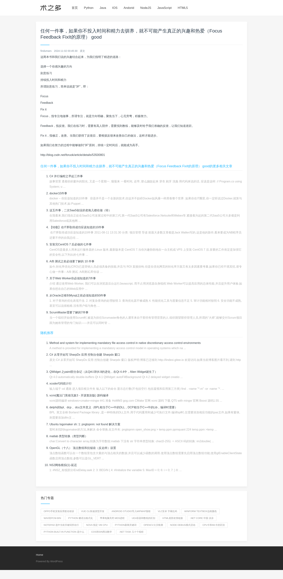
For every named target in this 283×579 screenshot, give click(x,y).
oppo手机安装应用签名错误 (59, 511)
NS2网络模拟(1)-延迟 (63, 465)
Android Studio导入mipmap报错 (131, 511)
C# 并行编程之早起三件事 (66, 176)
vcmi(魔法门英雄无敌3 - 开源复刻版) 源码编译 (78, 395)
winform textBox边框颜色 (200, 511)
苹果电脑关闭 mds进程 (112, 518)
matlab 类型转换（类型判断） (68, 436)
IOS (114, 8)
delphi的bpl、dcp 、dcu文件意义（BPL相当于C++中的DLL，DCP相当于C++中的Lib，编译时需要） (113, 407)
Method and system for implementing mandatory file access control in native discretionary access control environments (125, 342)
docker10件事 (58, 193)
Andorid (129, 8)
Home (39, 554)
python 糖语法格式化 (80, 518)
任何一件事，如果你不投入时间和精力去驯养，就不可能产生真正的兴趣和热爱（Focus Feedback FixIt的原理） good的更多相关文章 (136, 166)
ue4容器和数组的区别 (143, 518)
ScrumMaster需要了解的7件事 (68, 312)
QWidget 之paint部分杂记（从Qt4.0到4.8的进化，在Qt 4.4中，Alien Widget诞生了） (103, 371)
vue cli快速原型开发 (93, 511)
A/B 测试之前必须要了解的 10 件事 (71, 261)
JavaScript (164, 8)
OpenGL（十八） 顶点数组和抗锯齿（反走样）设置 (82, 447)
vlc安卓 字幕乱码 (167, 511)
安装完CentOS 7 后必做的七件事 (70, 244)
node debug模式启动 (182, 525)
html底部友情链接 (172, 518)
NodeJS (145, 8)
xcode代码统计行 (60, 383)
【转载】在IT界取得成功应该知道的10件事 (76, 227)
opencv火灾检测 (153, 525)
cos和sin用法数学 (101, 531)
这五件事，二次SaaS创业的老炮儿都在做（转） (80, 210)
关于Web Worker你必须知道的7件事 (72, 278)
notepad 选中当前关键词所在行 (61, 525)
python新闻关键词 (125, 525)
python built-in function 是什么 (64, 531)
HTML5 (183, 8)
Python (88, 8)
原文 (82, 50)
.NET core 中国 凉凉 (202, 518)
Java (103, 8)
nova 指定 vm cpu (97, 525)
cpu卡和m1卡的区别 (214, 525)
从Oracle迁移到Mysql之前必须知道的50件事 (77, 295)
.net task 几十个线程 (131, 531)
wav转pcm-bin (52, 518)
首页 (75, 8)
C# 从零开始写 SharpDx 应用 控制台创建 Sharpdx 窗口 (84, 354)
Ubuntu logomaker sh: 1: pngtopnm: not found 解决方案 (85, 424)
